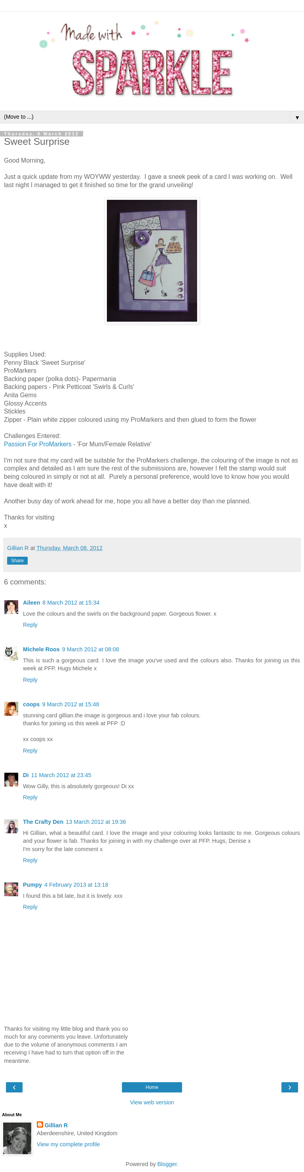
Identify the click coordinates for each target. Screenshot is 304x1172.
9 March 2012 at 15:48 (70, 704)
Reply (30, 625)
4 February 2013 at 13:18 (76, 885)
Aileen (31, 602)
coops (31, 704)
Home (152, 1087)
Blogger (167, 1164)
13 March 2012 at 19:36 (96, 822)
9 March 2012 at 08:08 (90, 649)
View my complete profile (68, 1144)
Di (25, 775)
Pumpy (32, 885)
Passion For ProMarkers (38, 444)
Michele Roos (41, 649)
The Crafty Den (43, 822)
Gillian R (56, 1125)
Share (17, 560)
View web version (152, 1102)
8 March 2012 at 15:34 (70, 602)
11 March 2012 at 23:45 (61, 775)
